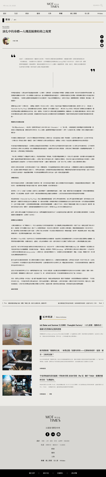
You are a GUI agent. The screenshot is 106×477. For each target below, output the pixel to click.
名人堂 (87, 13)
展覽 (50, 394)
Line (102, 41)
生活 (16, 13)
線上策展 (73, 13)
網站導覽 (74, 473)
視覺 (43, 441)
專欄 (60, 13)
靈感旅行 (55, 445)
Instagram (102, 45)
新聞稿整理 (43, 368)
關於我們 (32, 473)
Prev (26, 303)
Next (80, 303)
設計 (4, 13)
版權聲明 (60, 473)
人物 (49, 13)
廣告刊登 (46, 473)
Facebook (102, 36)
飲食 (27, 13)
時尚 (55, 441)
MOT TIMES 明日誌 (53, 5)
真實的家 (48, 445)
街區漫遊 (66, 441)
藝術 (38, 13)
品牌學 (60, 441)
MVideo (100, 13)
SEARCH (96, 5)
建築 (51, 441)
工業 (47, 441)
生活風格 (62, 445)
